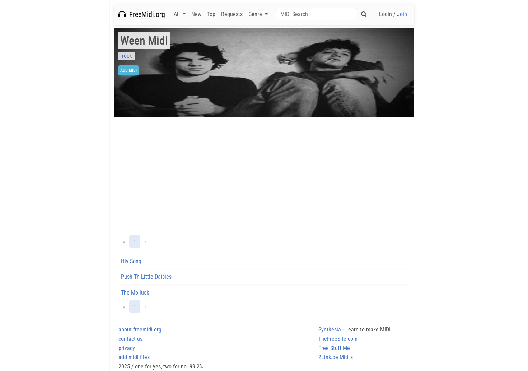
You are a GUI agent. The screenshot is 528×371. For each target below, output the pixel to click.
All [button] (177, 14)
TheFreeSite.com (338, 338)
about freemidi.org (140, 329)
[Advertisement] (264, 176)
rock (127, 55)
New (196, 14)
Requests (232, 14)
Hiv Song (131, 261)
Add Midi (128, 70)
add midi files (134, 357)
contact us (130, 338)
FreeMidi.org (141, 14)
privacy (126, 348)
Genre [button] (255, 14)
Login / (393, 14)
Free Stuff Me (334, 348)
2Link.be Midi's (335, 357)
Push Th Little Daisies (146, 276)
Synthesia (329, 329)
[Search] (316, 14)
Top (211, 14)
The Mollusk (135, 292)
